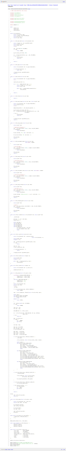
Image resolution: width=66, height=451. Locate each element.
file (29, 8)
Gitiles (6, 449)
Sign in (64, 1)
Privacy (9, 449)
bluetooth (55, 5)
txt (61, 449)
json (64, 449)
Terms (12, 449)
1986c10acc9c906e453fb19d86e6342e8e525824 (37, 5)
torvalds (21, 5)
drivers (50, 5)
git (18, 5)
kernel (15, 5)
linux (9, 5)
